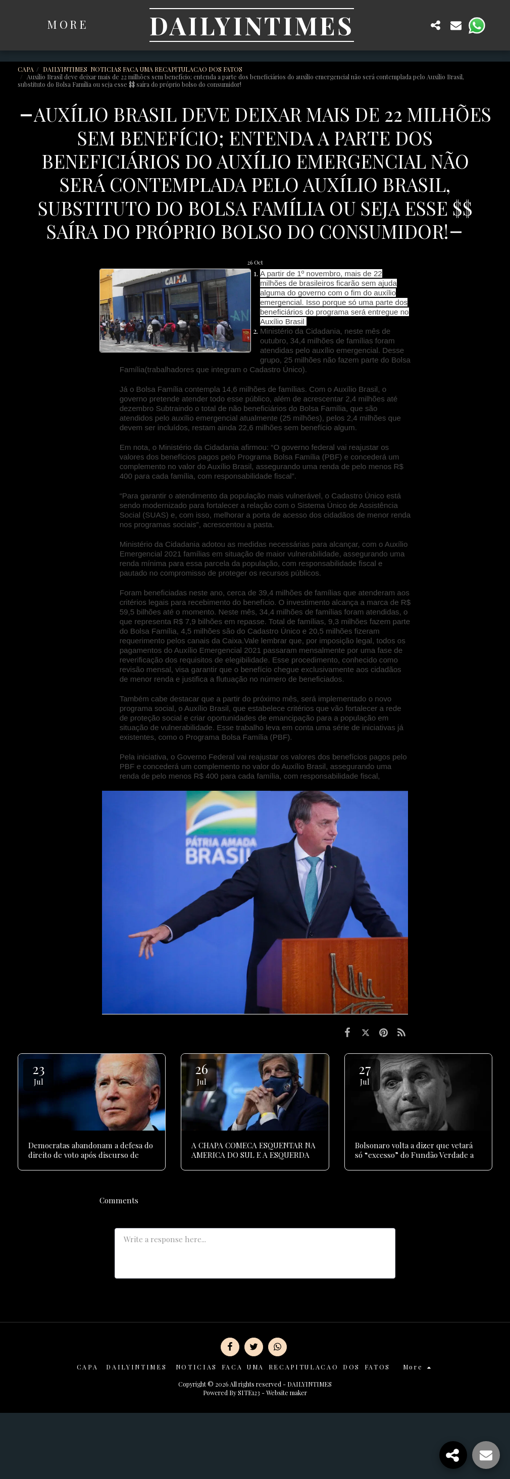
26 (201, 1073)
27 (365, 1073)
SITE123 (249, 1393)
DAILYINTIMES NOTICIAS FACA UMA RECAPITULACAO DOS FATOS (143, 69)
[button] (415, 25)
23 (38, 1073)
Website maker (286, 1393)
